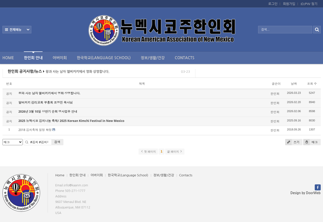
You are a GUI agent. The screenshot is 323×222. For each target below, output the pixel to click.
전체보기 (17, 29)
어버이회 (60, 58)
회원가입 (289, 4)
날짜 (294, 84)
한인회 (274, 94)
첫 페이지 (148, 151)
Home (8, 58)
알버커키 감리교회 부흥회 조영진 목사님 (46, 102)
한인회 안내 (33, 55)
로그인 (273, 4)
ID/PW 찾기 (309, 4)
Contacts (184, 58)
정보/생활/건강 (153, 58)
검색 (57, 142)
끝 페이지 (174, 151)
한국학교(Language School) (104, 58)
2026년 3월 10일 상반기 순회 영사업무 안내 (48, 111)
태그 (310, 142)
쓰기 (292, 142)
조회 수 (312, 84)
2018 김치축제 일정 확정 (35, 130)
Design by (305, 193)
